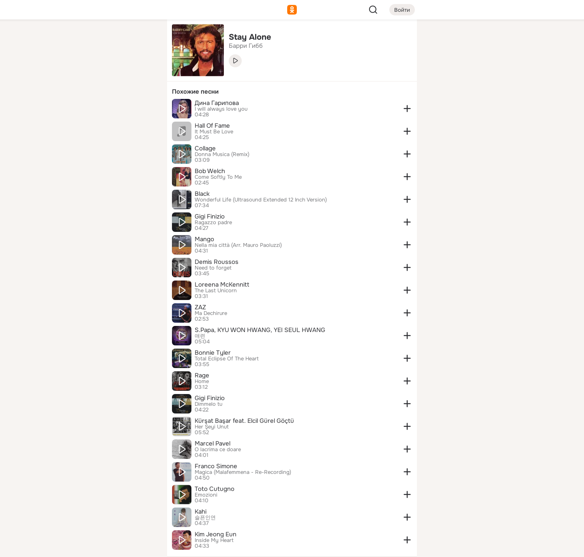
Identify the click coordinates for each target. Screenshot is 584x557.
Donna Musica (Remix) (222, 154)
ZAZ (200, 307)
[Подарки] (71, 110)
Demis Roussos (216, 262)
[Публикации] (71, 74)
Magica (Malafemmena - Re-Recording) (243, 472)
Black (202, 194)
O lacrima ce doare (218, 449)
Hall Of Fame (212, 125)
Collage (205, 148)
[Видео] (143, 74)
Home (202, 381)
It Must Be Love (214, 132)
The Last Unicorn (216, 290)
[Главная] (71, 39)
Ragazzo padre (213, 222)
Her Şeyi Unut (212, 427)
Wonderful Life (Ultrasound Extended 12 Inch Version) (261, 200)
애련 (200, 336)
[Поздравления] (107, 110)
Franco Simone (216, 466)
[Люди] (107, 74)
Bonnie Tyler (213, 352)
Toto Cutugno (214, 489)
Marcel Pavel (212, 443)
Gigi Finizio (210, 216)
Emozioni (206, 495)
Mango (204, 239)
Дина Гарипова (217, 103)
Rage (202, 375)
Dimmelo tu (208, 404)
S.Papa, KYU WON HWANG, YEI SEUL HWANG (260, 330)
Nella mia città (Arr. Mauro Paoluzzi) (238, 245)
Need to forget (213, 268)
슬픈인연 (205, 518)
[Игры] (143, 110)
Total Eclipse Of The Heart (227, 359)
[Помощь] (71, 146)
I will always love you (221, 109)
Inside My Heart (214, 540)
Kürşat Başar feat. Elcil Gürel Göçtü (244, 421)
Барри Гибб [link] (246, 46)
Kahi (200, 511)
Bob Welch (210, 171)
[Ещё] (107, 494)
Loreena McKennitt (222, 284)
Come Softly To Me (218, 177)
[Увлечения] (107, 39)
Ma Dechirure (211, 313)
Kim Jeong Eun (215, 534)
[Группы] (143, 39)
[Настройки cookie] (107, 546)
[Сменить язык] (107, 512)
